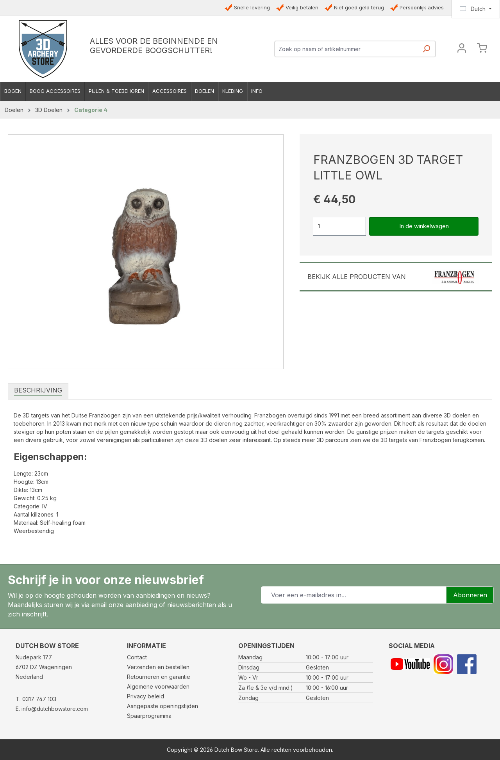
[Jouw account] (462, 49)
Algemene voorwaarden (158, 686)
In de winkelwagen (424, 226)
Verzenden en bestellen (158, 667)
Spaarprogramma (149, 715)
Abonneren (470, 595)
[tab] (38, 390)
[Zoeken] (426, 51)
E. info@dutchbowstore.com (52, 708)
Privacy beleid (145, 696)
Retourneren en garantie (158, 676)
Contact (137, 657)
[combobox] (346, 49)
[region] (146, 251)
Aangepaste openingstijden (162, 706)
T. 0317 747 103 (36, 699)
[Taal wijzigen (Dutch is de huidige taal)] (476, 9)
